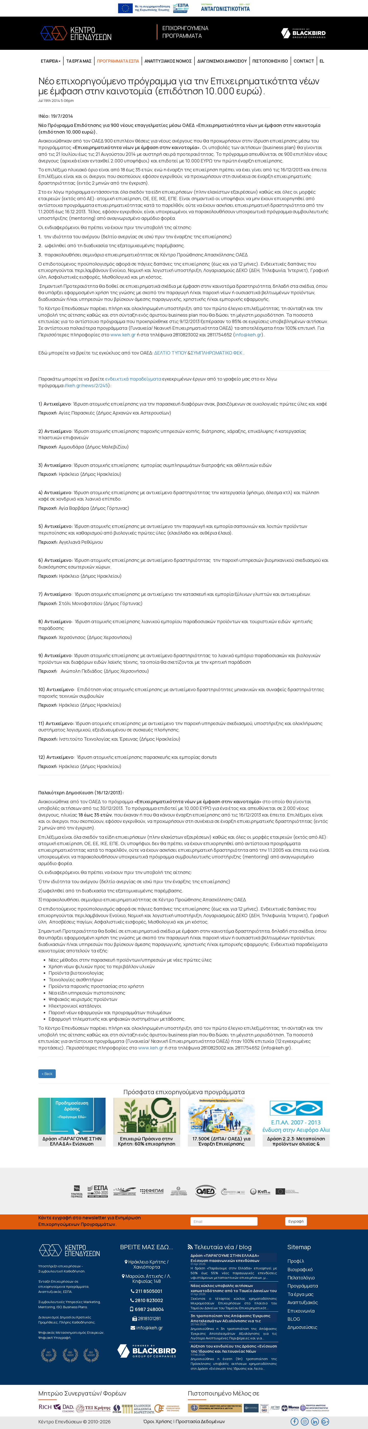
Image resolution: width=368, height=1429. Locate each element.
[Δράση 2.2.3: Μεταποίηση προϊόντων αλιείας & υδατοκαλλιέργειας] (296, 1116)
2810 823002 (149, 1300)
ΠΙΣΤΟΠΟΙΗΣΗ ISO (270, 61)
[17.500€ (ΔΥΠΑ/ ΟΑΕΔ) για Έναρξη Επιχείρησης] (221, 1116)
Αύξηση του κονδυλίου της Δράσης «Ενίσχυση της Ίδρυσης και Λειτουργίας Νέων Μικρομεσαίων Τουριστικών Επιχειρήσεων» (234, 1351)
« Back (47, 1073)
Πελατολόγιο (301, 1277)
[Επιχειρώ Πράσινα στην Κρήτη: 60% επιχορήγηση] (146, 1116)
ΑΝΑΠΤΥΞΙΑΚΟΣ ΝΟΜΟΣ (168, 61)
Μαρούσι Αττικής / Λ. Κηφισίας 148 (146, 1278)
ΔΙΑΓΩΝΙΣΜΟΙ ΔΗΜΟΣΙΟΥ (222, 61)
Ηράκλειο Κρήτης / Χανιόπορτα (147, 1264)
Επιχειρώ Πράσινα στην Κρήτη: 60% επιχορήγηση (146, 1141)
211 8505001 (148, 1291)
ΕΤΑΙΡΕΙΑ (51, 61)
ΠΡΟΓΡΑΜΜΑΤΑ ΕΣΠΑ (118, 61)
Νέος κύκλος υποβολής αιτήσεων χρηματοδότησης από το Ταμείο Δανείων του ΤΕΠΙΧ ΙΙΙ (234, 1290)
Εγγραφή (296, 1221)
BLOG (294, 1319)
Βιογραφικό (300, 1269)
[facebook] (294, 1421)
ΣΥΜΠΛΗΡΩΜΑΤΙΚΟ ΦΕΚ (216, 353)
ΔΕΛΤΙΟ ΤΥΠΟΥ (170, 353)
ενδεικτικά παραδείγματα (133, 379)
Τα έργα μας (301, 1294)
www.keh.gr (123, 335)
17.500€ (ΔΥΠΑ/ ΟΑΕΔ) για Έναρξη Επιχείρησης (221, 1141)
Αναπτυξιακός (303, 1302)
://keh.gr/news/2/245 (85, 385)
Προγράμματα (303, 1286)
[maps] (304, 1421)
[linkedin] (314, 1421)
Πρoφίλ (296, 1261)
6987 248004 (149, 1309)
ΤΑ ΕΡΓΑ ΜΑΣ (78, 61)
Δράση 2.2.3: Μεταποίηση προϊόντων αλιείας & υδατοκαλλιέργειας (296, 1144)
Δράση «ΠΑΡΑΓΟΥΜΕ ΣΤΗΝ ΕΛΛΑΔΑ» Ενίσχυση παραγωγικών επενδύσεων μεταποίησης (72, 1146)
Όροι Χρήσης (157, 1421)
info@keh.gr (248, 335)
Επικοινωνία (301, 1311)
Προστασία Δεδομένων (200, 1421)
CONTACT (304, 61)
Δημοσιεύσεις (302, 1327)
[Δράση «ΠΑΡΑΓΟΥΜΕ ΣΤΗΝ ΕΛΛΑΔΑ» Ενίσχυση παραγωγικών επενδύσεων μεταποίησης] (72, 1116)
